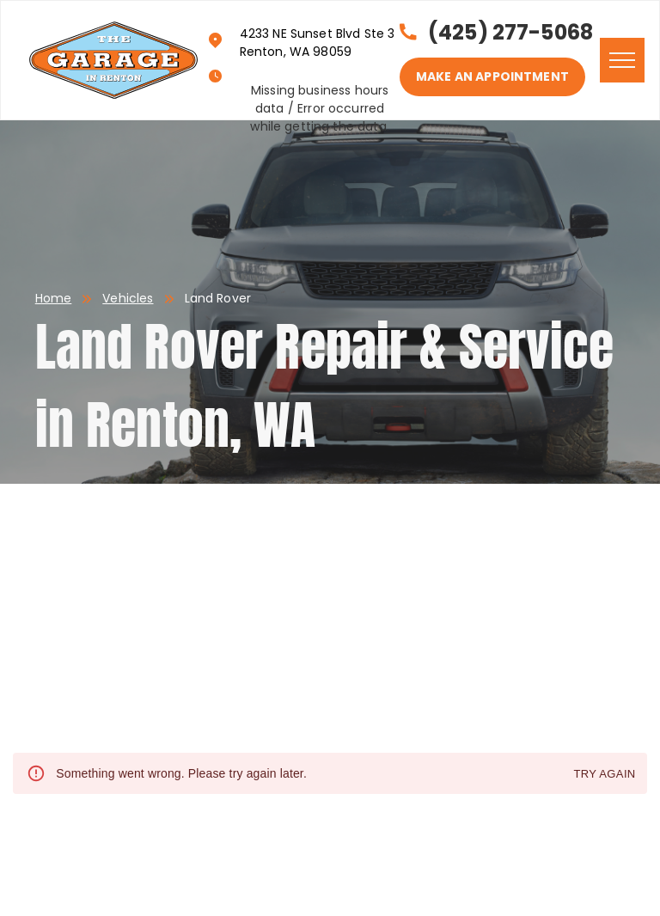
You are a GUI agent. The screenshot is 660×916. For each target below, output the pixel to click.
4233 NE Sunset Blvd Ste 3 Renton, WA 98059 (317, 42)
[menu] (622, 60)
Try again (604, 774)
